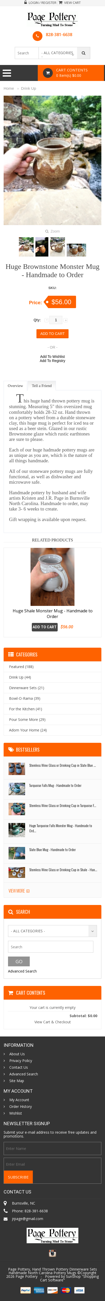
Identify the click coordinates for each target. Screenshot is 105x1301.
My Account (19, 1100)
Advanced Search (22, 971)
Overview (15, 386)
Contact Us (18, 1067)
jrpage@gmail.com (27, 1218)
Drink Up (28, 88)
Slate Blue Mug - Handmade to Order (52, 849)
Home (9, 88)
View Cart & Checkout (52, 1021)
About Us (17, 1054)
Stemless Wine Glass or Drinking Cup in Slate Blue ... (62, 765)
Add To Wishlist (52, 357)
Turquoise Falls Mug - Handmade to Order (55, 785)
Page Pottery (27, 1276)
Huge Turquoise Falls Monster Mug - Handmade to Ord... (60, 828)
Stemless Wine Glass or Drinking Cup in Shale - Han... (63, 869)
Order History (20, 1107)
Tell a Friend (41, 386)
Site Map (16, 1081)
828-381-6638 (59, 34)
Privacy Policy (20, 1061)
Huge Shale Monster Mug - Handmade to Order (53, 613)
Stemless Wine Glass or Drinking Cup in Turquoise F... (62, 805)
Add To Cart (45, 627)
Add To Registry (52, 361)
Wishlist (15, 1113)
